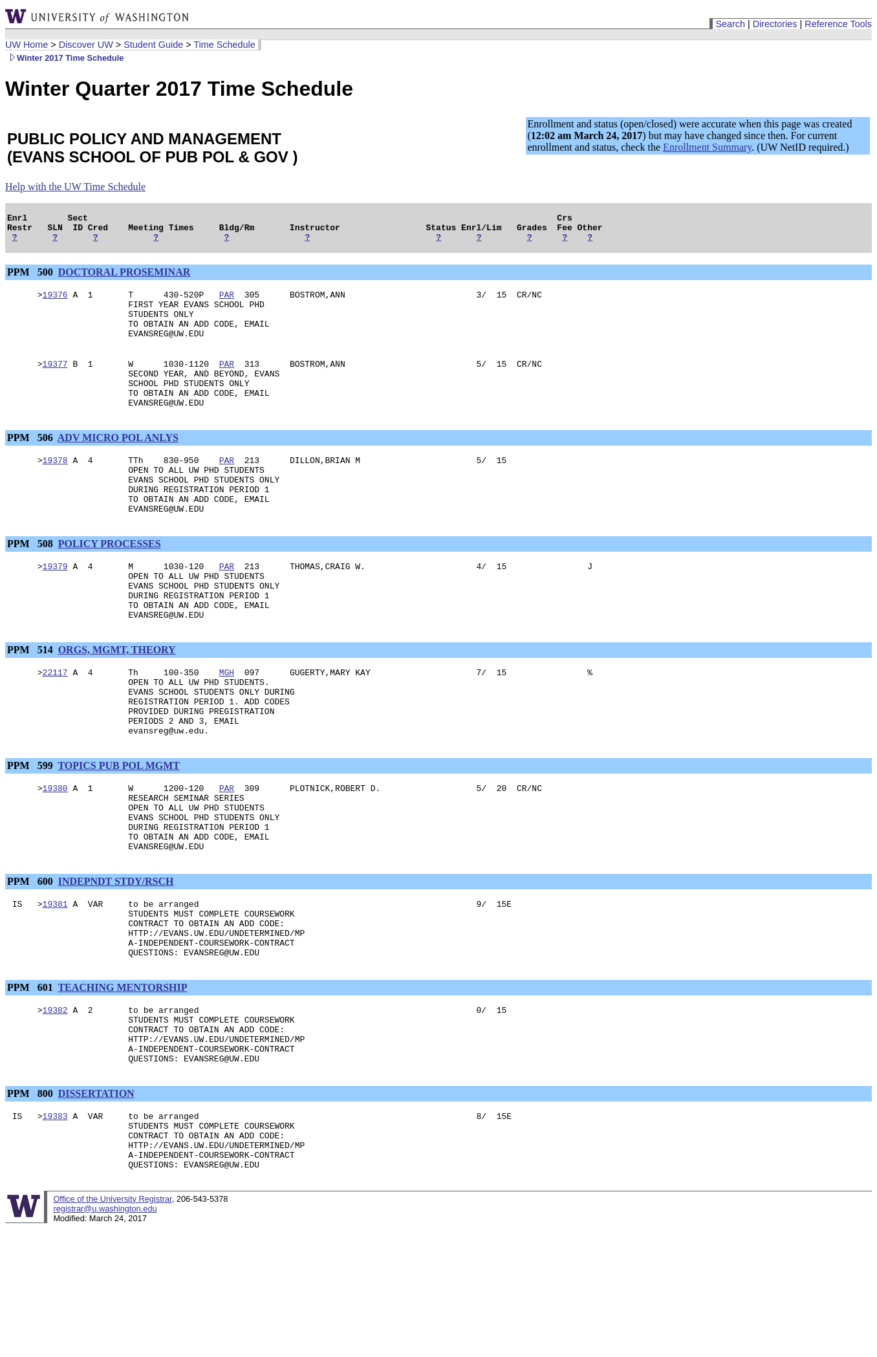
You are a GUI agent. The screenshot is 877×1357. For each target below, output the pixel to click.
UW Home (26, 44)
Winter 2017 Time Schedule (64, 58)
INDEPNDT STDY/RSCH (116, 956)
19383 (55, 1216)
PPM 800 (31, 1192)
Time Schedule (224, 44)
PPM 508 (31, 580)
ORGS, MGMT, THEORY (117, 698)
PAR (226, 302)
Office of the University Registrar (112, 1309)
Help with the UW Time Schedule (75, 186)
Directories (775, 24)
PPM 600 (31, 956)
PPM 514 (31, 698)
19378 (55, 487)
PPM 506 (31, 462)
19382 (55, 1099)
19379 (55, 605)
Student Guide (153, 44)
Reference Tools (838, 24)
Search (730, 24)
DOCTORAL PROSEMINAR (124, 277)
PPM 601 (31, 1074)
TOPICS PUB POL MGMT (119, 827)
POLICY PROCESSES (109, 580)
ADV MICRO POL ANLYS (118, 462)
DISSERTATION (96, 1192)
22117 (55, 722)
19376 (55, 302)
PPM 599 (31, 827)
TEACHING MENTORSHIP (122, 1074)
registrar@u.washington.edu (105, 1319)
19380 (55, 852)
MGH (226, 722)
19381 (55, 981)
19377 (55, 381)
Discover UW (86, 44)
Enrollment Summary (707, 147)
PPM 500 (31, 277)
